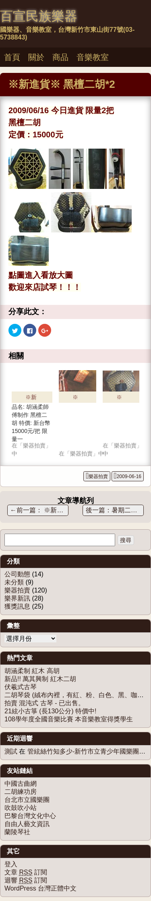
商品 (60, 57)
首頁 (12, 57)
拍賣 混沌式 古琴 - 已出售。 (44, 703)
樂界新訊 (17, 598)
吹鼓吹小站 (20, 807)
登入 (10, 864)
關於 (36, 57)
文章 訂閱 (25, 872)
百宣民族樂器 (38, 16)
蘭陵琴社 (17, 832)
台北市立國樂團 (27, 799)
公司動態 (17, 574)
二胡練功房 (20, 791)
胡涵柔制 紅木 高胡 (32, 670)
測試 (10, 751)
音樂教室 (93, 57)
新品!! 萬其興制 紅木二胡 (40, 678)
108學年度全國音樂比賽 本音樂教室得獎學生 (68, 719)
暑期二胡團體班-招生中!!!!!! (128, 510)
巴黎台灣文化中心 (30, 815)
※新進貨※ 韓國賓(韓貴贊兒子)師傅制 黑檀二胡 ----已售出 (77, 398)
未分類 (14, 582)
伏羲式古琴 (20, 687)
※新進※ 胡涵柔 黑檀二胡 (119, 398)
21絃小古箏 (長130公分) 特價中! (50, 711)
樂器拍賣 (98, 476)
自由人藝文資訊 (27, 823)
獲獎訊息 (17, 606)
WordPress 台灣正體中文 (40, 888)
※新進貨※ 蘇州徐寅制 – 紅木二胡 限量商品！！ (39, 510)
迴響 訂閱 (25, 880)
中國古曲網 (20, 783)
